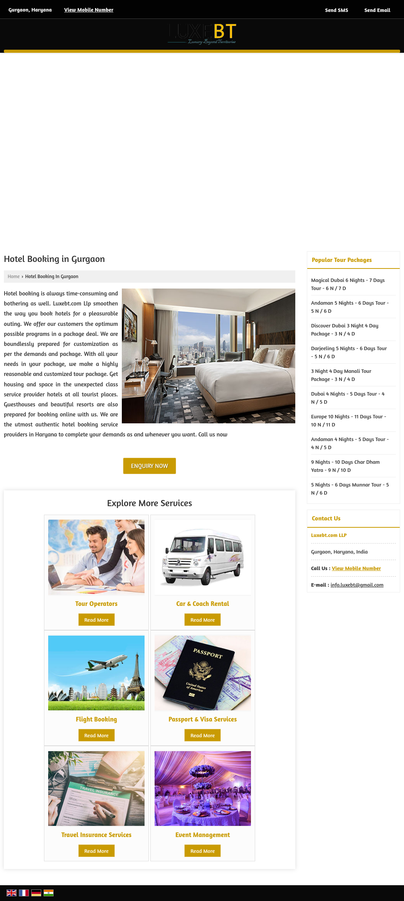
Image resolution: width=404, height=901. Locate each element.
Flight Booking (96, 719)
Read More (96, 619)
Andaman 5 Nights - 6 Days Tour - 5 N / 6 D (350, 306)
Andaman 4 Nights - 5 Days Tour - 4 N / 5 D (350, 443)
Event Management (202, 835)
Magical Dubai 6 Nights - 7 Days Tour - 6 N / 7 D (348, 284)
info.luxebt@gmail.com (357, 584)
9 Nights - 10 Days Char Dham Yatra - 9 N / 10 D (345, 465)
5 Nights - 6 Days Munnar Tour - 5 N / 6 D (350, 488)
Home (14, 276)
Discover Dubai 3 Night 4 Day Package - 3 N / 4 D (345, 329)
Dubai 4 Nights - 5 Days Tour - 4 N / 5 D (348, 397)
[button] (88, 9)
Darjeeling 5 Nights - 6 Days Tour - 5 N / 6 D (349, 352)
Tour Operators (97, 603)
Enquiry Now (149, 466)
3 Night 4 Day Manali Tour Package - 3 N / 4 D (341, 374)
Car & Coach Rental (202, 603)
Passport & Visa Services (202, 719)
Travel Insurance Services (96, 835)
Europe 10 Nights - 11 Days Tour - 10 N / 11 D (348, 420)
